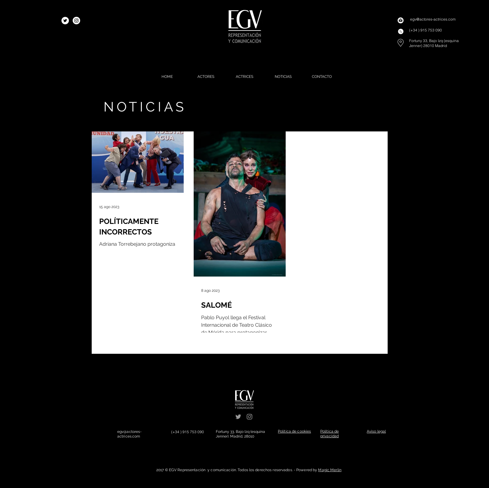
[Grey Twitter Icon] (238, 416)
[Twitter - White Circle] (65, 20)
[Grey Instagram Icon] (249, 416)
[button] (294, 431)
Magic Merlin (329, 470)
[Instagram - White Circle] (76, 20)
